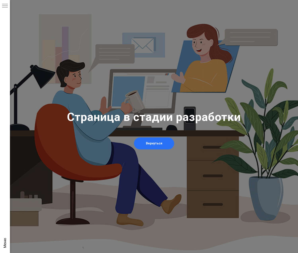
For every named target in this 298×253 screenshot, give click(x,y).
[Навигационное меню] (5, 6)
